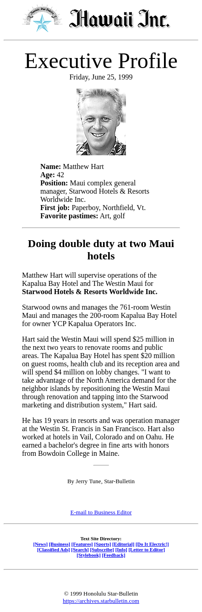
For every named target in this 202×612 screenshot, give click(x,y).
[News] (40, 544)
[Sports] (102, 544)
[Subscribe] (102, 549)
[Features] (82, 544)
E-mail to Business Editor (101, 512)
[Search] (80, 549)
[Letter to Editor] (147, 549)
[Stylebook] (88, 555)
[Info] (121, 549)
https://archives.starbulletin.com (101, 600)
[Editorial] (123, 544)
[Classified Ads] (53, 549)
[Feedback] (113, 555)
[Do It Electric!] (152, 544)
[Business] (59, 544)
